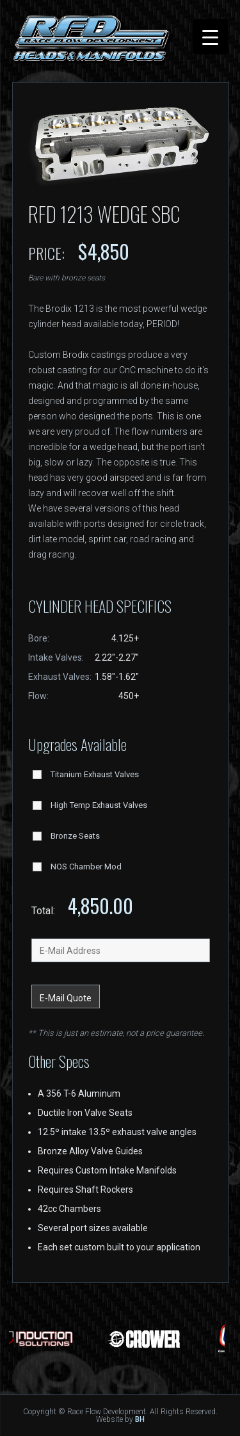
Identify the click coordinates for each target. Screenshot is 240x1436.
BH (140, 1419)
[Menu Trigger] (210, 36)
